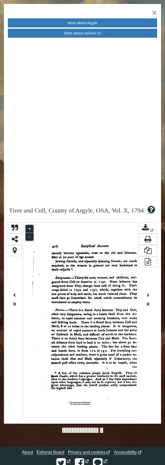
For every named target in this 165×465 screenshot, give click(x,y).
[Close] (154, 12)
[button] (148, 228)
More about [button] (82, 23)
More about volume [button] (82, 33)
